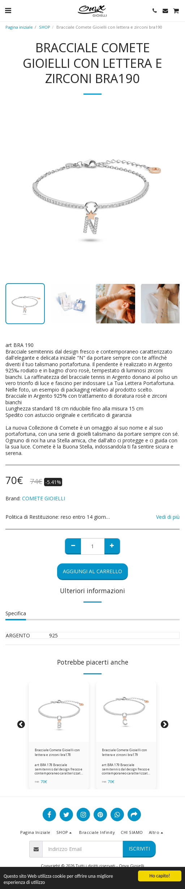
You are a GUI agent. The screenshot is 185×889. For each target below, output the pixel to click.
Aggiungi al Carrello (92, 571)
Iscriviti (139, 848)
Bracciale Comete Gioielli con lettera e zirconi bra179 (124, 752)
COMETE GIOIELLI (43, 498)
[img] (59, 712)
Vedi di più (168, 517)
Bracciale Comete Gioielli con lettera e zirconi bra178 (57, 752)
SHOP (44, 27)
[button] (8, 10)
